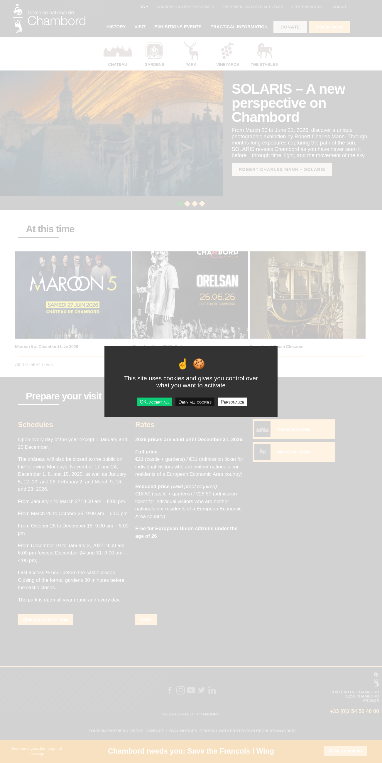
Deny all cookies (195, 401)
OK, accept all (154, 401)
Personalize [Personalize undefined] (232, 401)
